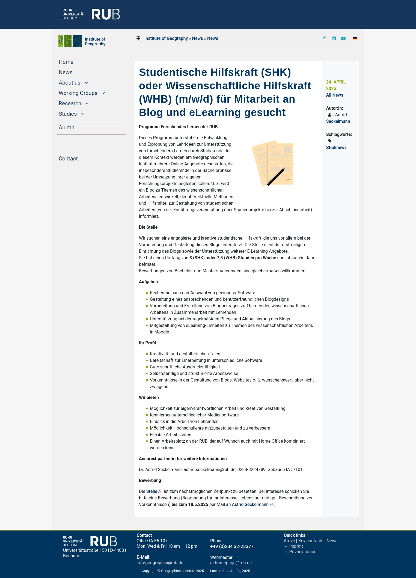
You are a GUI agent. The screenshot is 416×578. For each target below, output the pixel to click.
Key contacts (310, 540)
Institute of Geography (166, 38)
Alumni (77, 127)
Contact (79, 158)
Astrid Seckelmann (250, 504)
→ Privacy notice (300, 551)
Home (76, 61)
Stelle (151, 491)
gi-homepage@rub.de (231, 562)
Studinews (336, 147)
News (76, 72)
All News (334, 95)
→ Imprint (293, 546)
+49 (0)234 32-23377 (232, 546)
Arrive (289, 540)
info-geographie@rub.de (160, 562)
